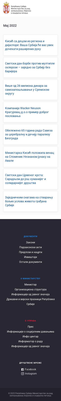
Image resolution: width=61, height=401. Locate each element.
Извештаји (30, 257)
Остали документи (30, 261)
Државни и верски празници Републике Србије (31, 302)
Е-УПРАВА (30, 321)
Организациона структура (31, 289)
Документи (30, 236)
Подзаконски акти (30, 247)
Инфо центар (30, 336)
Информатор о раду (30, 341)
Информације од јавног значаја (30, 294)
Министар (30, 284)
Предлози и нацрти (30, 252)
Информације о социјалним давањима (30, 331)
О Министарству (30, 278)
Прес (31, 326)
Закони (30, 242)
